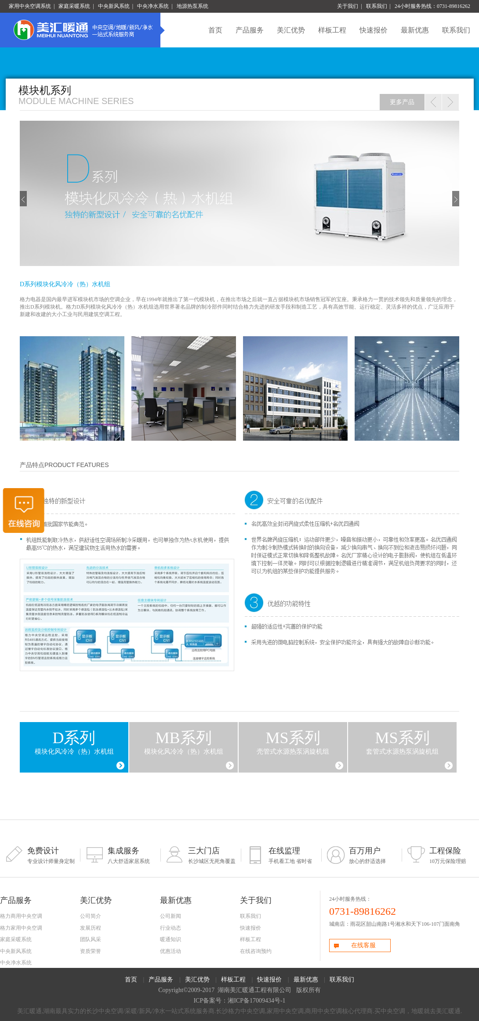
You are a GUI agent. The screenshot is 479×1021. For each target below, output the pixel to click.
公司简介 (90, 916)
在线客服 (354, 946)
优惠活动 (170, 951)
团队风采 (90, 939)
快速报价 (373, 30)
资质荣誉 (90, 951)
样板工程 (332, 30)
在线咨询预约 (256, 951)
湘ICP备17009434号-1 (256, 1000)
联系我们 (376, 6)
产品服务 (250, 30)
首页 (215, 30)
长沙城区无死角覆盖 (203, 855)
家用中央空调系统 (30, 6)
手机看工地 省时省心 (284, 855)
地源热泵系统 (192, 6)
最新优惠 (415, 30)
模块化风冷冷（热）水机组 (74, 742)
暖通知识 (170, 939)
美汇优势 (291, 30)
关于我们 (347, 6)
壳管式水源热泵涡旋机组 (293, 742)
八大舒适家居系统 (123, 855)
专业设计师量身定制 (42, 855)
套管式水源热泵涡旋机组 (402, 742)
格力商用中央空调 (21, 916)
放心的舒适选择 (364, 855)
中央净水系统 (153, 6)
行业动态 (170, 928)
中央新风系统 (114, 6)
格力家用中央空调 (21, 928)
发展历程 (90, 928)
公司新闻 (170, 916)
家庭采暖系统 (74, 6)
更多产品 (402, 102)
